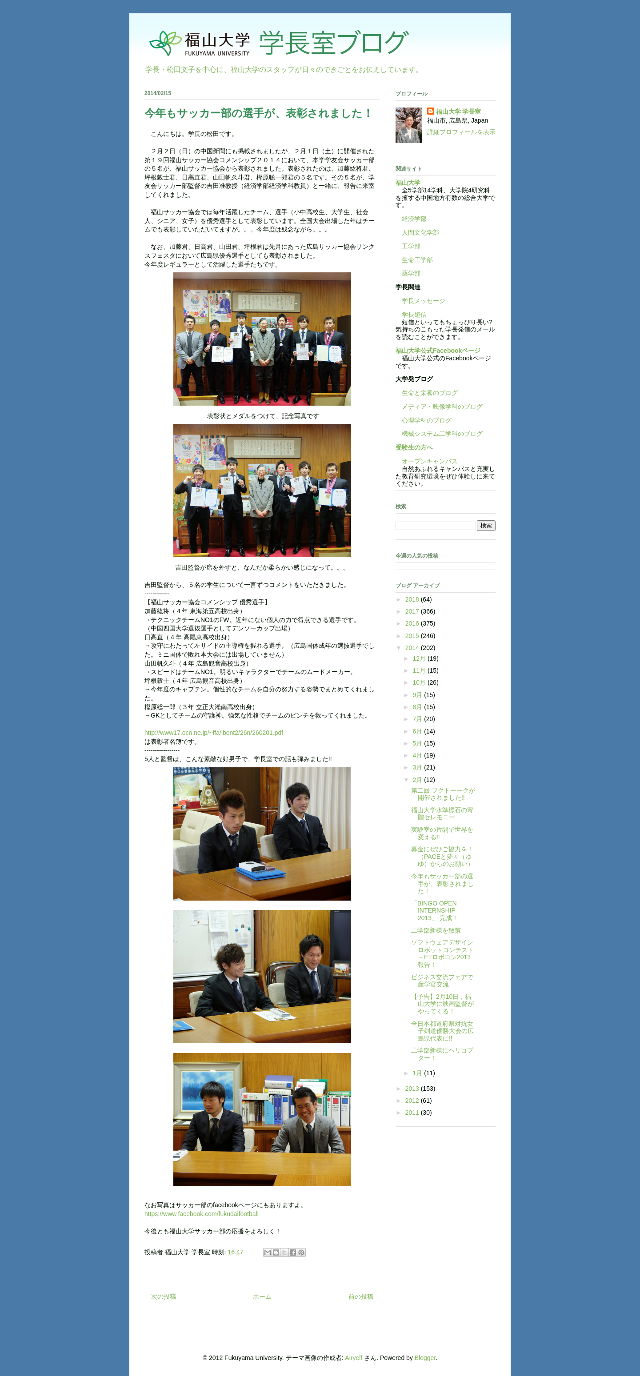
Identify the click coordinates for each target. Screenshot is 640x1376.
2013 (413, 1088)
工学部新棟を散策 (436, 930)
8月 (418, 706)
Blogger (425, 1357)
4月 (418, 755)
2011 (413, 1112)
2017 (413, 611)
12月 (419, 658)
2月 (418, 779)
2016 (413, 623)
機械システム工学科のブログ (439, 433)
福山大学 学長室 (458, 111)
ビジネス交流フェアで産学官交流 (442, 980)
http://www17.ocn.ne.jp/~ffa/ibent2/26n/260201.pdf (213, 732)
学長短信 (411, 314)
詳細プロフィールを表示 (461, 132)
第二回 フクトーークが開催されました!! (443, 794)
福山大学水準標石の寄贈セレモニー (442, 813)
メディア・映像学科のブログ (439, 406)
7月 (418, 718)
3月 (418, 767)
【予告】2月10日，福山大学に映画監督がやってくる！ (442, 1004)
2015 (413, 635)
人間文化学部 (420, 232)
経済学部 (414, 218)
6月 (418, 731)
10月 (419, 682)
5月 (418, 743)
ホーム (262, 1296)
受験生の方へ (414, 447)
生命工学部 (417, 259)
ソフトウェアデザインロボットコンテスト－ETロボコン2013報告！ (442, 953)
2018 (413, 599)
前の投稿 (360, 1296)
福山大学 (408, 182)
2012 (413, 1100)
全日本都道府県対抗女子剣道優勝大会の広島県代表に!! (442, 1031)
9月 (418, 694)
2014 (413, 647)
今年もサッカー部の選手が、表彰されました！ (442, 884)
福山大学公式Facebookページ (438, 350)
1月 (418, 1073)
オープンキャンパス (427, 461)
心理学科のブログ (424, 420)
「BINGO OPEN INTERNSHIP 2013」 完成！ (434, 911)
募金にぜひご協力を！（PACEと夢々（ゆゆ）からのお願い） (442, 857)
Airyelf (353, 1357)
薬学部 (411, 273)
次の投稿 (163, 1296)
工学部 (411, 246)
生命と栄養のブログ (427, 392)
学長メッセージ (420, 300)
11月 (419, 670)
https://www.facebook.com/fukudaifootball (201, 1213)
